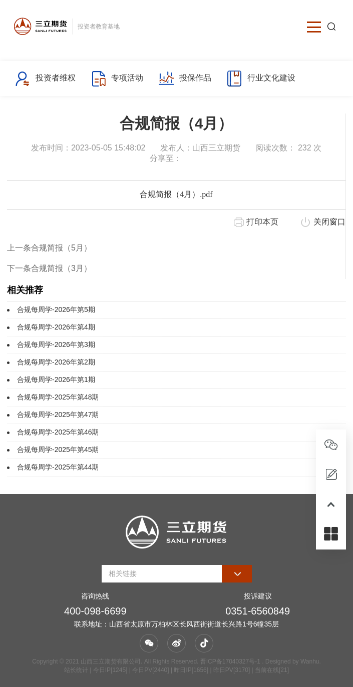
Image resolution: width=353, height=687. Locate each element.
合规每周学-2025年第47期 (58, 414)
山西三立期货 (216, 148)
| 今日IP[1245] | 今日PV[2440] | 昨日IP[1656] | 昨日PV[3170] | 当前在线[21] (188, 670)
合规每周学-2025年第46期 (58, 432)
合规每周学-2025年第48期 (58, 397)
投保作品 (184, 78)
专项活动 (117, 78)
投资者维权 (45, 78)
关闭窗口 (329, 222)
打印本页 (262, 222)
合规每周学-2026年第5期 (56, 310)
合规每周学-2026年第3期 (56, 344)
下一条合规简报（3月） (49, 268)
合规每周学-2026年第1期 (56, 380)
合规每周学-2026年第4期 (56, 327)
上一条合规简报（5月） (49, 248)
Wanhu (309, 661)
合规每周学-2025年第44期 (58, 467)
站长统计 (76, 670)
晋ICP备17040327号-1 (230, 661)
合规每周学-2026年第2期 (56, 362)
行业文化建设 (260, 78)
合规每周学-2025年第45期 (58, 450)
